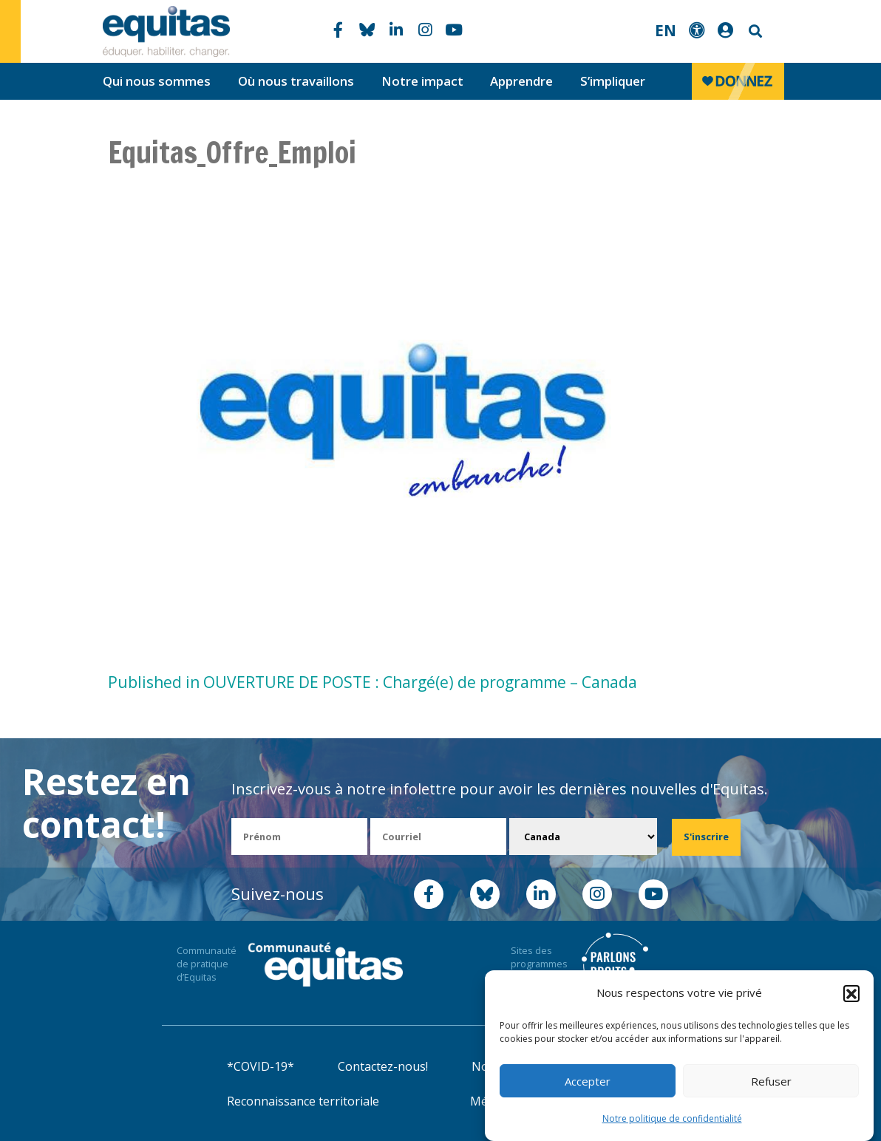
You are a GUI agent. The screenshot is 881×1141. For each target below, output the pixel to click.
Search (754, 31)
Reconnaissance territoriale (303, 1101)
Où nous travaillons (296, 80)
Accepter (587, 1081)
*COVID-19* (260, 1066)
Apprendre (521, 80)
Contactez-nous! (383, 1066)
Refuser (771, 1081)
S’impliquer (612, 80)
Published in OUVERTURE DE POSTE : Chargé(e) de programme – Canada (372, 682)
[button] (851, 993)
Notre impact (422, 80)
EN (665, 30)
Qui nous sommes (157, 80)
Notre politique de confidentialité (672, 1118)
